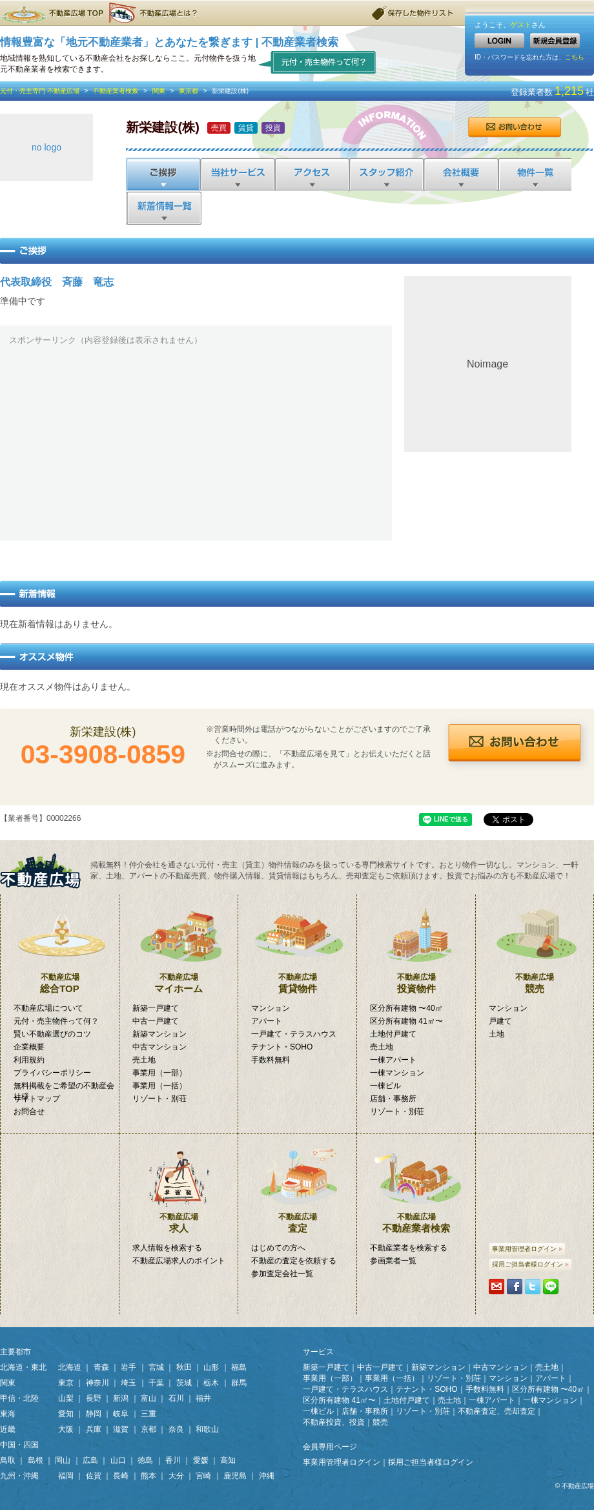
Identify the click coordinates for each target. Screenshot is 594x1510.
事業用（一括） (159, 1085)
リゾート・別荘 (159, 1098)
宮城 (156, 1367)
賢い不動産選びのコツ (52, 1034)
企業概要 (29, 1046)
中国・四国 (19, 1444)
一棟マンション (397, 1072)
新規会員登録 (555, 40)
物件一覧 (534, 174)
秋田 (184, 1367)
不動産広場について (48, 1008)
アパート (266, 1021)
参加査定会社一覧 (282, 1273)
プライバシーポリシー (52, 1072)
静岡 (93, 1413)
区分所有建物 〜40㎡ (406, 1008)
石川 (176, 1398)
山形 (211, 1367)
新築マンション (159, 1034)
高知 (228, 1460)
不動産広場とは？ (155, 13)
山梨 (66, 1398)
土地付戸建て (393, 1034)
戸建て (500, 1021)
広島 (90, 1460)
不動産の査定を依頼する (293, 1260)
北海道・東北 (23, 1367)
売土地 (144, 1059)
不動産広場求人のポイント (178, 1260)
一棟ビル (385, 1085)
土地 (496, 1034)
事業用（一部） (159, 1072)
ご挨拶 (163, 174)
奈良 (176, 1429)
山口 (118, 1460)
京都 (148, 1429)
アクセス (311, 174)
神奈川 (97, 1382)
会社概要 (460, 174)
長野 (93, 1398)
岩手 (128, 1367)
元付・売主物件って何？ (317, 62)
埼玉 (128, 1382)
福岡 (66, 1475)
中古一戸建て (155, 1021)
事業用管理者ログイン (527, 1248)
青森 (101, 1367)
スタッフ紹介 (386, 174)
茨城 (184, 1382)
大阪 (66, 1429)
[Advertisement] (195, 441)
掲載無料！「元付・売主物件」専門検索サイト (45, 871)
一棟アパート (393, 1059)
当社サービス (237, 174)
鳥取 (7, 1460)
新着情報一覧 (163, 208)
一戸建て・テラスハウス (293, 1034)
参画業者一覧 (393, 1260)
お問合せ (514, 127)
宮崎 (203, 1475)
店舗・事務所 (393, 1098)
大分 (176, 1475)
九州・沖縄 (19, 1475)
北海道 (69, 1367)
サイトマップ (37, 1098)
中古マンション (159, 1046)
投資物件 (416, 944)
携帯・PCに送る (496, 1286)
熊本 (148, 1475)
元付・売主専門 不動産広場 (39, 90)
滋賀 (120, 1429)
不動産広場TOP (51, 13)
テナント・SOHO (281, 1046)
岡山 (62, 1460)
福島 (239, 1367)
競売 (534, 944)
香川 (173, 1460)
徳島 (145, 1460)
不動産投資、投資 (334, 1422)
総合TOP (60, 944)
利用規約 (29, 1059)
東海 (7, 1413)
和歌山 (207, 1429)
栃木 (211, 1382)
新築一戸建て (155, 1008)
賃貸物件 (297, 944)
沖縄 (266, 1475)
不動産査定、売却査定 (496, 1411)
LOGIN (499, 40)
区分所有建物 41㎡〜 (406, 1021)
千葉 (156, 1382)
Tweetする (532, 1286)
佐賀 (93, 1475)
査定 (297, 1184)
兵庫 (93, 1429)
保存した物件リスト (413, 13)
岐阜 (120, 1413)
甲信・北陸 (19, 1398)
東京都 (188, 90)
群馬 (239, 1382)
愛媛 (201, 1460)
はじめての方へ (278, 1247)
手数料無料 (270, 1059)
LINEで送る (550, 1286)
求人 (178, 1184)
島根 (35, 1460)
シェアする (514, 1286)
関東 (158, 90)
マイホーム (178, 944)
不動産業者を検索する (408, 1247)
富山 (148, 1398)
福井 (203, 1398)
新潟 (120, 1398)
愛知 (66, 1413)
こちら (574, 57)
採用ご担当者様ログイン (530, 1264)
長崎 (120, 1475)
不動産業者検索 (115, 90)
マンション (270, 1008)
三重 (148, 1413)
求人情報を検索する (167, 1247)
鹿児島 (235, 1475)
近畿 (7, 1429)
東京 (66, 1382)
